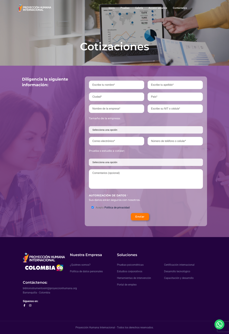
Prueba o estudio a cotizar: (107, 150)
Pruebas (125, 7)
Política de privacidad (117, 207)
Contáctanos (180, 7)
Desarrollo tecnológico (177, 271)
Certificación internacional (179, 264)
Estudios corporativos (129, 271)
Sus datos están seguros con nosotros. (114, 197)
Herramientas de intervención (134, 278)
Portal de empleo (127, 284)
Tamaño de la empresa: (104, 118)
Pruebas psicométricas (130, 264)
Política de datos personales (86, 271)
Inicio (112, 7)
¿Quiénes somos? (80, 264)
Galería (139, 7)
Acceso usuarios (158, 7)
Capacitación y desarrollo (179, 278)
